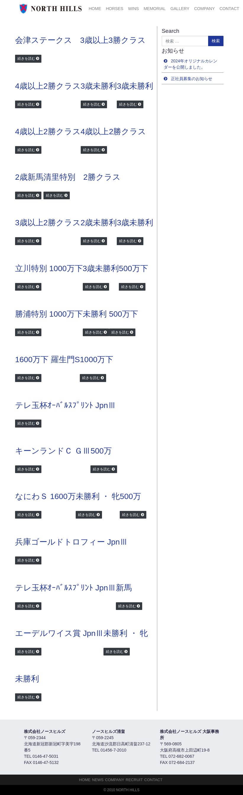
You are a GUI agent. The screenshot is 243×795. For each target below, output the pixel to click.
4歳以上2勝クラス (48, 86)
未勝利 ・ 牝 (98, 496)
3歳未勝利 (99, 86)
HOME (95, 8)
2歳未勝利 (99, 222)
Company (204, 8)
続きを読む (26, 58)
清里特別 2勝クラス (82, 177)
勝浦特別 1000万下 (49, 314)
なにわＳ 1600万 (45, 496)
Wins (133, 8)
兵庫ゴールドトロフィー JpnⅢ (71, 541)
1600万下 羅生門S (47, 359)
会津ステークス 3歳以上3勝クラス (80, 40)
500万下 (133, 268)
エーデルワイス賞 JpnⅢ (59, 633)
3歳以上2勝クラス (48, 222)
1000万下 (96, 359)
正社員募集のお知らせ (191, 78)
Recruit (134, 780)
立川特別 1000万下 (49, 268)
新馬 (124, 587)
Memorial (155, 8)
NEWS (97, 780)
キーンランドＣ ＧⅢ (52, 450)
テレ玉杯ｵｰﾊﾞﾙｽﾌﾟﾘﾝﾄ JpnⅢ (65, 405)
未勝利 (95, 314)
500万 (100, 450)
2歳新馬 (29, 177)
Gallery (179, 8)
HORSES (114, 8)
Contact (229, 8)
